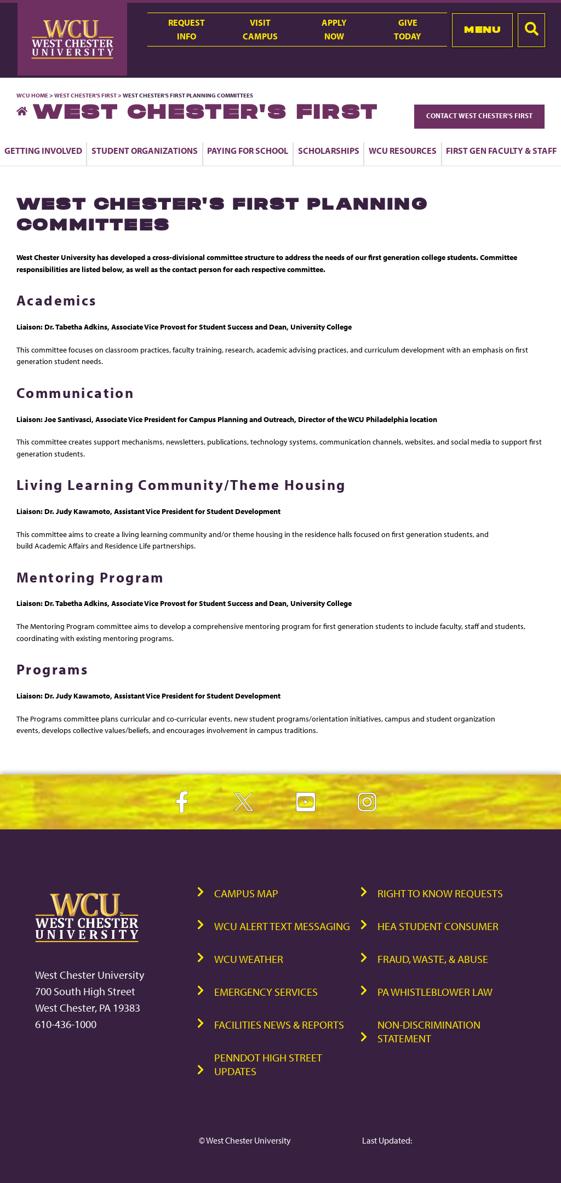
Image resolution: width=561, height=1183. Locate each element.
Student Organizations (144, 150)
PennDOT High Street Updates (268, 1064)
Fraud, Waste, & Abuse (432, 959)
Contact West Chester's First (479, 115)
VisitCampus (260, 29)
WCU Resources (403, 150)
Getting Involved (43, 150)
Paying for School (247, 150)
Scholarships (328, 150)
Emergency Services (266, 992)
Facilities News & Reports (279, 1024)
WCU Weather (248, 959)
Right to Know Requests (440, 893)
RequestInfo (186, 29)
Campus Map (246, 893)
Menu (482, 30)
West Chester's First (85, 95)
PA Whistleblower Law (435, 992)
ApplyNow (334, 29)
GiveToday (407, 29)
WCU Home (32, 95)
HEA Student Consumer (438, 926)
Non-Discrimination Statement (428, 1031)
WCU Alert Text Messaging (282, 926)
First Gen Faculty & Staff (501, 150)
